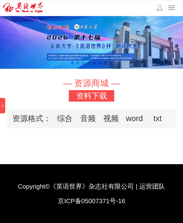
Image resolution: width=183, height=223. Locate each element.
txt (157, 118)
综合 (65, 118)
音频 (88, 118)
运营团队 (152, 186)
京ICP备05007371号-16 (91, 200)
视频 (111, 118)
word (134, 118)
